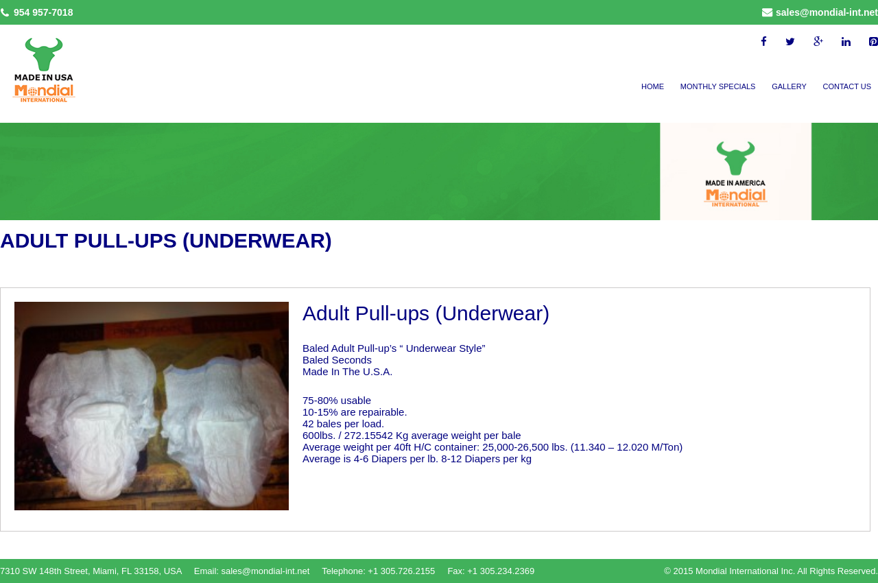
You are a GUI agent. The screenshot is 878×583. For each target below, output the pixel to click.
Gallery (789, 86)
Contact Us (847, 86)
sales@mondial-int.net (827, 12)
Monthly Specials (718, 86)
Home (652, 86)
